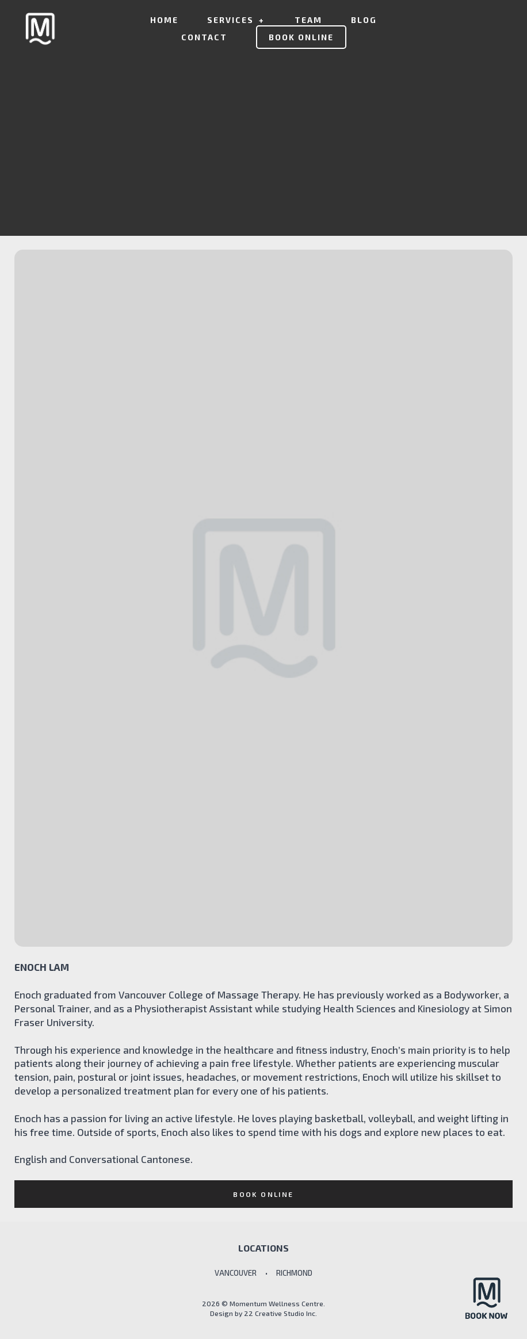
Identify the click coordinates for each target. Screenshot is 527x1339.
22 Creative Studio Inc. (280, 1313)
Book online (263, 1194)
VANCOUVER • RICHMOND (263, 1272)
